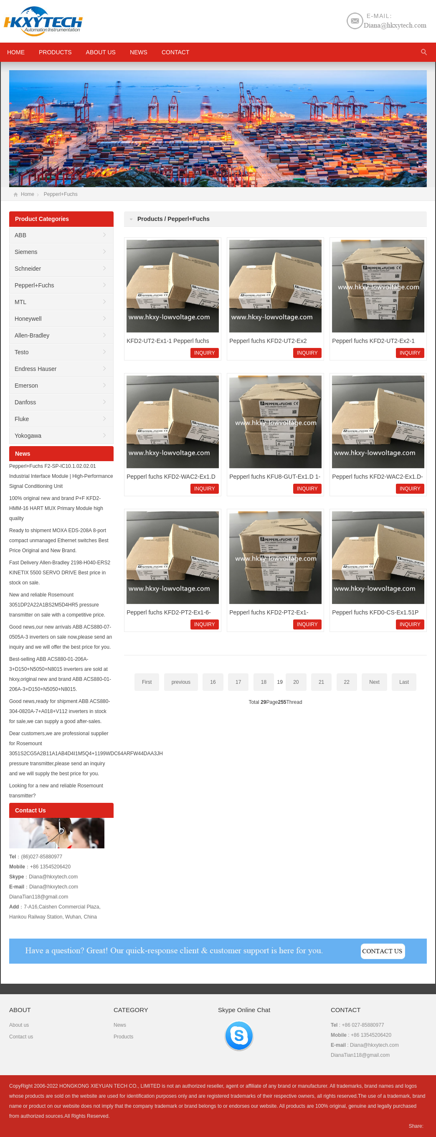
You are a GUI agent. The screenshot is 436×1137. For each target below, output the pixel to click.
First (147, 682)
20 (296, 682)
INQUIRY (204, 353)
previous (181, 682)
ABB (20, 235)
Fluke (22, 419)
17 (238, 682)
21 (321, 682)
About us (101, 52)
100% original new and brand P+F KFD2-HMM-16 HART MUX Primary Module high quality (56, 508)
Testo (21, 352)
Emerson (26, 385)
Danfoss (25, 402)
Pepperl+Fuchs (61, 194)
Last (404, 682)
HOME (16, 52)
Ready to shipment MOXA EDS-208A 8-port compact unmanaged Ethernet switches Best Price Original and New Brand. (58, 540)
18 (263, 682)
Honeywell (28, 318)
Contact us (21, 1037)
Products (55, 52)
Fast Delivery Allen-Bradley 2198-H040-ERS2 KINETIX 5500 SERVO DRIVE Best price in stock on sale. (59, 573)
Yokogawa (28, 435)
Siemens (26, 252)
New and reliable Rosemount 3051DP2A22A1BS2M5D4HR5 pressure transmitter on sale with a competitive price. (57, 605)
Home (27, 194)
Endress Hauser (35, 368)
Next (374, 682)
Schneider (28, 268)
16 (212, 682)
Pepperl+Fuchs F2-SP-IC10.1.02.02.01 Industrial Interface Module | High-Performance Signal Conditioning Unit (61, 476)
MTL (20, 302)
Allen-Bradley (32, 335)
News (138, 52)
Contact (176, 52)
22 (347, 682)
